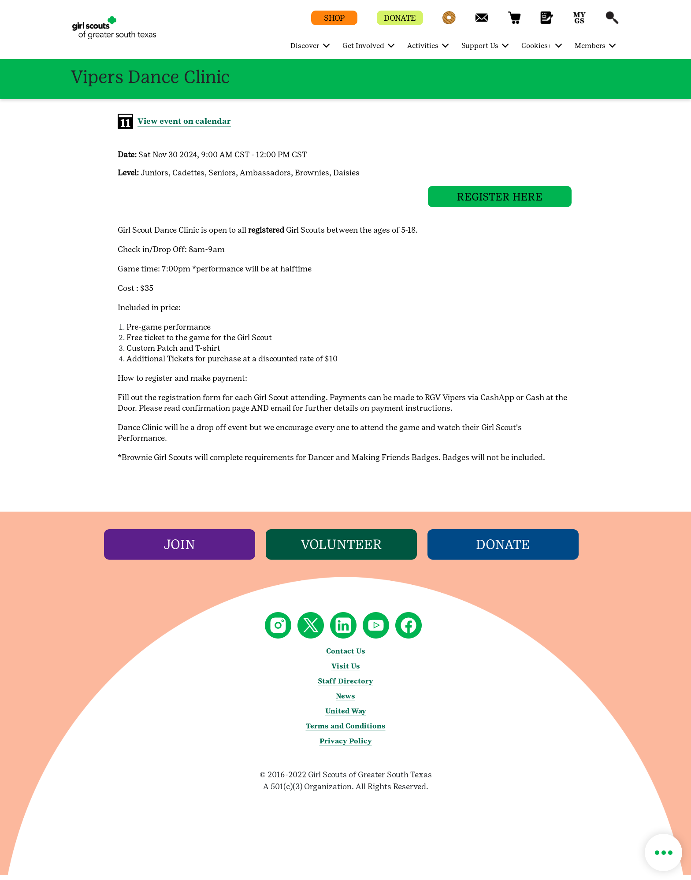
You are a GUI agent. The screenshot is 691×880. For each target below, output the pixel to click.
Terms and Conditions (346, 731)
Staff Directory (345, 686)
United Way (345, 716)
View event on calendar (184, 121)
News (345, 701)
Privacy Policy (345, 746)
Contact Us (345, 656)
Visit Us (345, 671)
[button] (449, 22)
